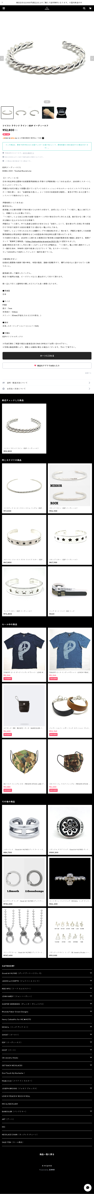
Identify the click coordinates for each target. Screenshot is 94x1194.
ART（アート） (8, 1119)
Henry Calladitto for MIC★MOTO (16, 1019)
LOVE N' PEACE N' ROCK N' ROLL (16, 1096)
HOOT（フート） (9, 1050)
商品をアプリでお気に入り (47, 366)
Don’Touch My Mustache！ (13, 1073)
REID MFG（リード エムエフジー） (17, 989)
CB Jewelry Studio (10, 1058)
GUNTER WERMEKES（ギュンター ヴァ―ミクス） (23, 1004)
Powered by (47, 1170)
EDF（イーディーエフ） (12, 1042)
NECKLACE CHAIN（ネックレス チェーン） (20, 1134)
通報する (88, 373)
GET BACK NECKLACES (12, 1065)
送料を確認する (28, 153)
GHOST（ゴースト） (11, 1035)
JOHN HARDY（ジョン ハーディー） (17, 996)
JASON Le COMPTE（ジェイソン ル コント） (21, 981)
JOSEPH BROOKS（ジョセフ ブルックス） (20, 1088)
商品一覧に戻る (47, 1154)
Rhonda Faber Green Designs (15, 1012)
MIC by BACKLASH (10, 1104)
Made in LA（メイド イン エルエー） (17, 1081)
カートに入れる (47, 355)
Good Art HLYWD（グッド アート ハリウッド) (21, 973)
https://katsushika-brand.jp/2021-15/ (42, 241)
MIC (3, 1127)
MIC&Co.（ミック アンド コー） (15, 1027)
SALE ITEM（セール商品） (13, 1142)
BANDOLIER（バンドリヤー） (14, 1111)
